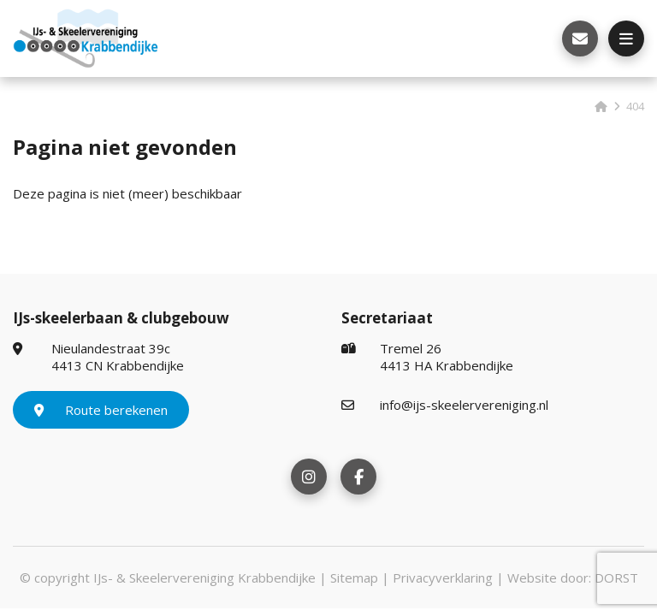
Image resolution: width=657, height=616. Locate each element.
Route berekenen (101, 409)
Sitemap (354, 577)
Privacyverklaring (443, 577)
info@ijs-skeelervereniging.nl (444, 405)
